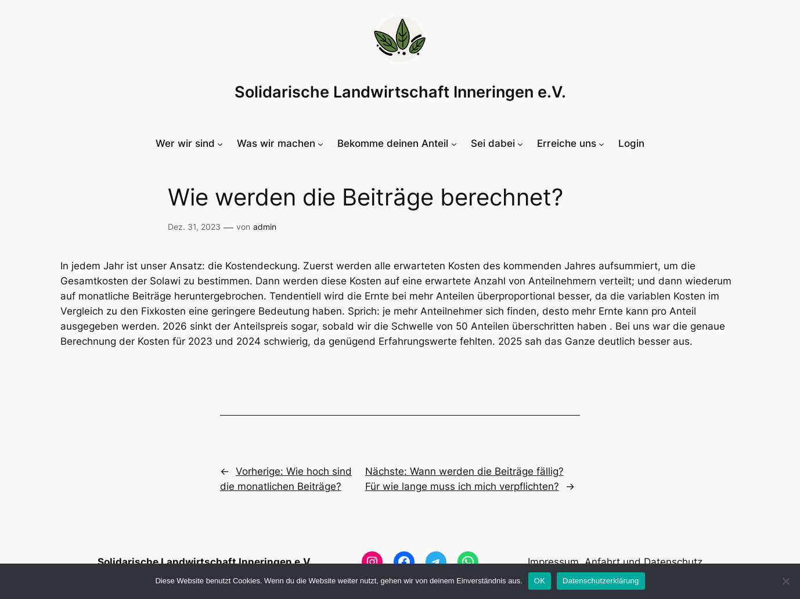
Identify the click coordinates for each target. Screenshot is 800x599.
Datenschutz (673, 562)
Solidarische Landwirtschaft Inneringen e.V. (400, 92)
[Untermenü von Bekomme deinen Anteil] (396, 143)
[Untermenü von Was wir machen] (280, 143)
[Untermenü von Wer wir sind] (189, 143)
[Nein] (785, 581)
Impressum (553, 562)
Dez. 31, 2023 (194, 227)
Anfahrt (602, 562)
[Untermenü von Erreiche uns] (570, 143)
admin (264, 227)
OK (539, 580)
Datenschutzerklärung (601, 580)
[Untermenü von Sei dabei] (497, 143)
